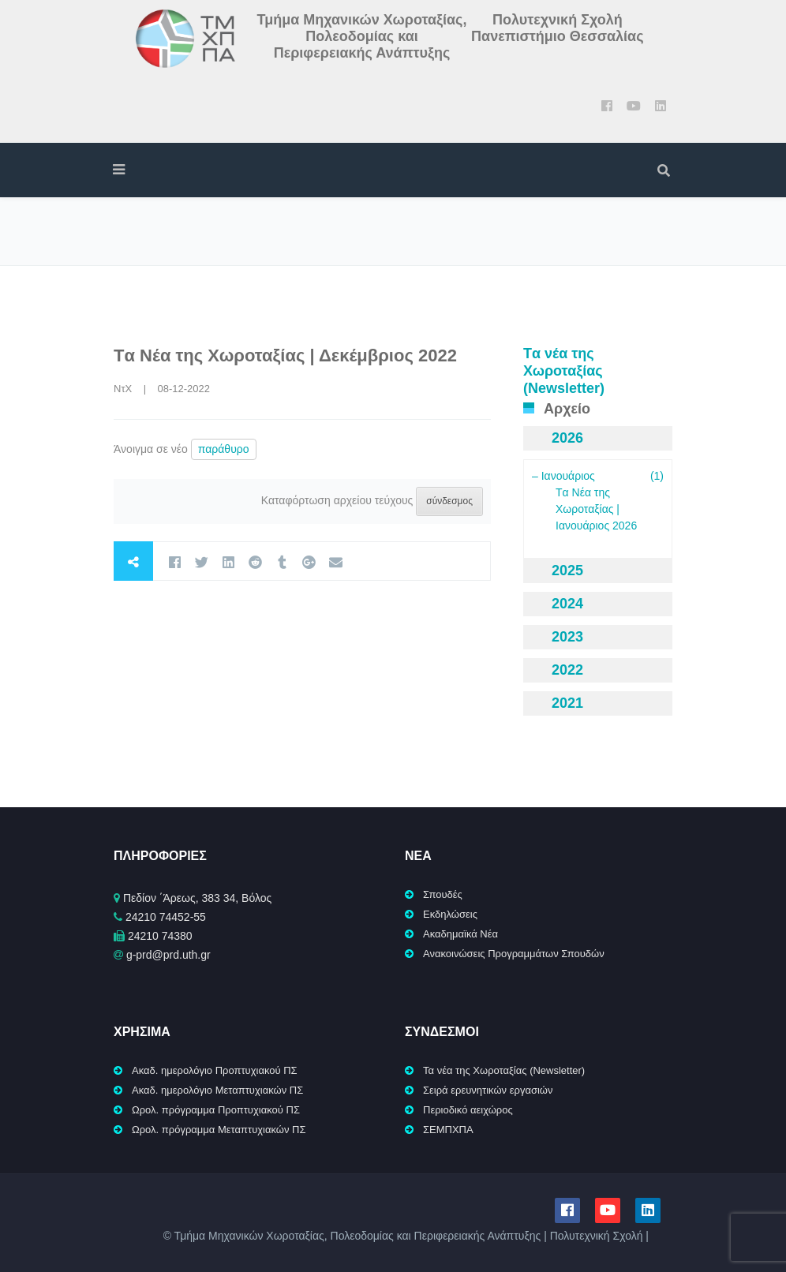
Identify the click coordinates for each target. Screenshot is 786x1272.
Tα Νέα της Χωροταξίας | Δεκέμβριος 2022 (285, 355)
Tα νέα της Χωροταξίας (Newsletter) (563, 371)
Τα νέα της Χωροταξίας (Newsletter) (504, 1070)
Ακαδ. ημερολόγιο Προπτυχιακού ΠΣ (215, 1070)
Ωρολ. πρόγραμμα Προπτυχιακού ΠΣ (216, 1110)
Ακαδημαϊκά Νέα (460, 934)
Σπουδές (442, 894)
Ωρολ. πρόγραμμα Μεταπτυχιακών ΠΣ (219, 1129)
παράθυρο (223, 449)
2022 (567, 670)
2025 (567, 570)
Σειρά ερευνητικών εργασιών (487, 1090)
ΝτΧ (123, 389)
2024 (567, 604)
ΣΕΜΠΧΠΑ (448, 1129)
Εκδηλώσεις (450, 914)
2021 (567, 703)
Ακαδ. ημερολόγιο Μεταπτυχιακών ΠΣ (217, 1090)
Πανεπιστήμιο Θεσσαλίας (557, 36)
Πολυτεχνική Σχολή (557, 20)
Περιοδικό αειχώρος (468, 1110)
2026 (567, 438)
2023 (567, 637)
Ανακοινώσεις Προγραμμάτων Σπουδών (513, 954)
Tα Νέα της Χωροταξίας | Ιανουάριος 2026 (596, 509)
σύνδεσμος (449, 501)
